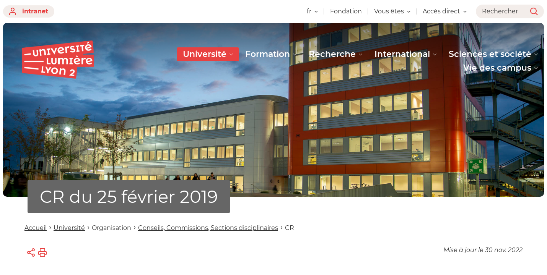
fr (312, 11)
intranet (28, 11)
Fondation (346, 11)
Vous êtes (392, 11)
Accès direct (445, 11)
